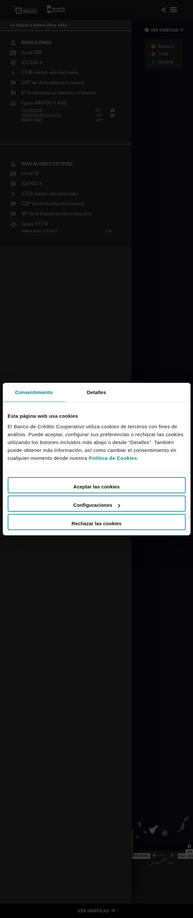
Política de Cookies (113, 458)
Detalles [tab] (96, 392)
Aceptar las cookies (96, 486)
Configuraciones (96, 505)
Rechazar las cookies (97, 523)
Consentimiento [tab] (34, 392)
